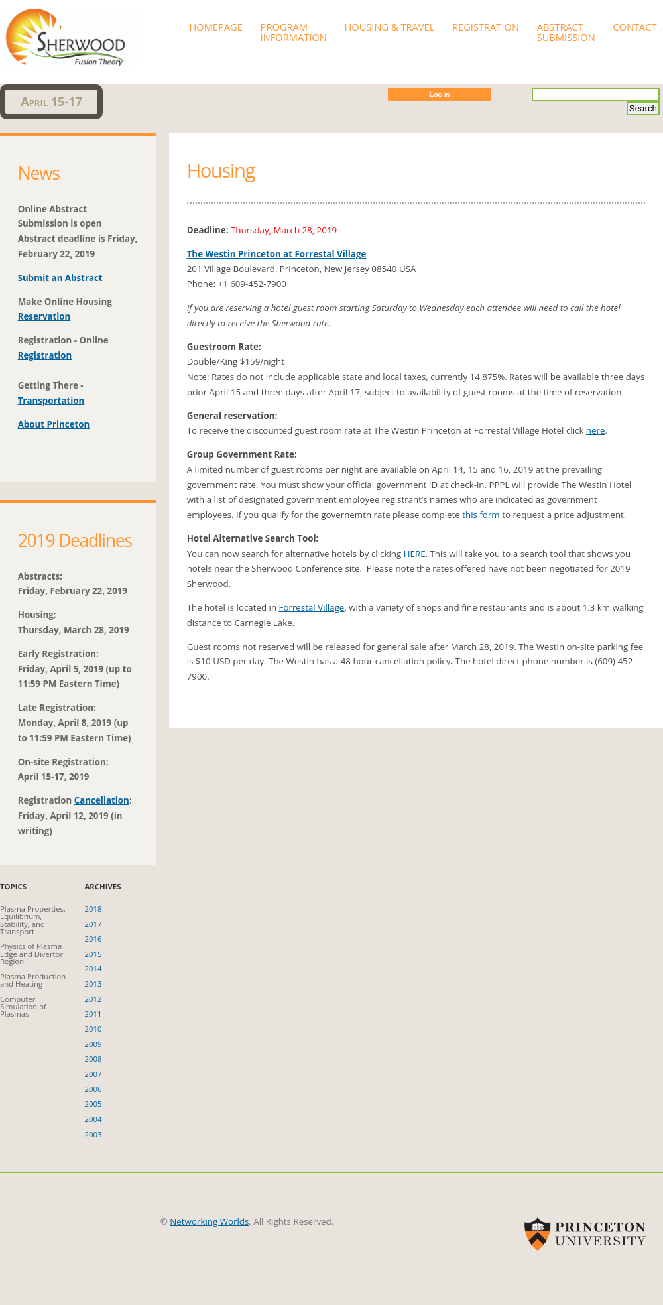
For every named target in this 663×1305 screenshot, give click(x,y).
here (595, 430)
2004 (93, 1119)
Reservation (44, 316)
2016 (93, 939)
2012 (93, 999)
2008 (93, 1059)
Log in (439, 94)
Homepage (215, 26)
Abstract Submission (566, 31)
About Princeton (54, 424)
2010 (93, 1029)
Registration (485, 26)
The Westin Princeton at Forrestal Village (277, 254)
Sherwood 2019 (69, 33)
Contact (634, 26)
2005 (93, 1104)
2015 (93, 954)
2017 (93, 924)
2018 (93, 909)
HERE (415, 554)
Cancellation (101, 800)
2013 (93, 984)
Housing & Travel (389, 26)
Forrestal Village (312, 607)
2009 (93, 1044)
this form (480, 515)
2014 (93, 968)
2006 (93, 1089)
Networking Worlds (209, 1221)
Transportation (51, 400)
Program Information (294, 31)
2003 (93, 1134)
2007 (93, 1074)
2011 (93, 1014)
